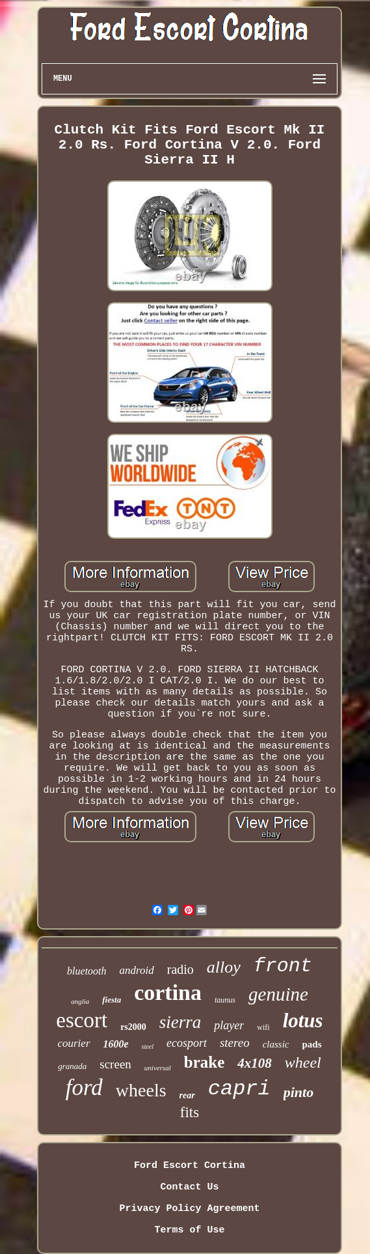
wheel (303, 1062)
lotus (303, 1020)
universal (157, 1068)
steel (147, 1046)
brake (204, 1062)
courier (73, 1043)
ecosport (186, 1042)
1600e (116, 1043)
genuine (278, 994)
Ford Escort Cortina (189, 1165)
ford (84, 1087)
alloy (224, 967)
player (229, 1025)
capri (239, 1089)
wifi (263, 1027)
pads (312, 1044)
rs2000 (133, 1027)
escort (81, 1020)
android (137, 970)
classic (276, 1044)
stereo (235, 1042)
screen (115, 1064)
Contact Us (189, 1187)
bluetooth (86, 970)
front (283, 966)
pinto (298, 1092)
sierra (180, 1022)
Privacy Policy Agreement (189, 1208)
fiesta (111, 1000)
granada (72, 1066)
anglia (80, 1001)
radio (180, 969)
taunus (225, 1000)
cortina (168, 992)
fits (189, 1112)
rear (187, 1095)
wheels (141, 1090)
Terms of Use (189, 1230)
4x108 (254, 1063)
